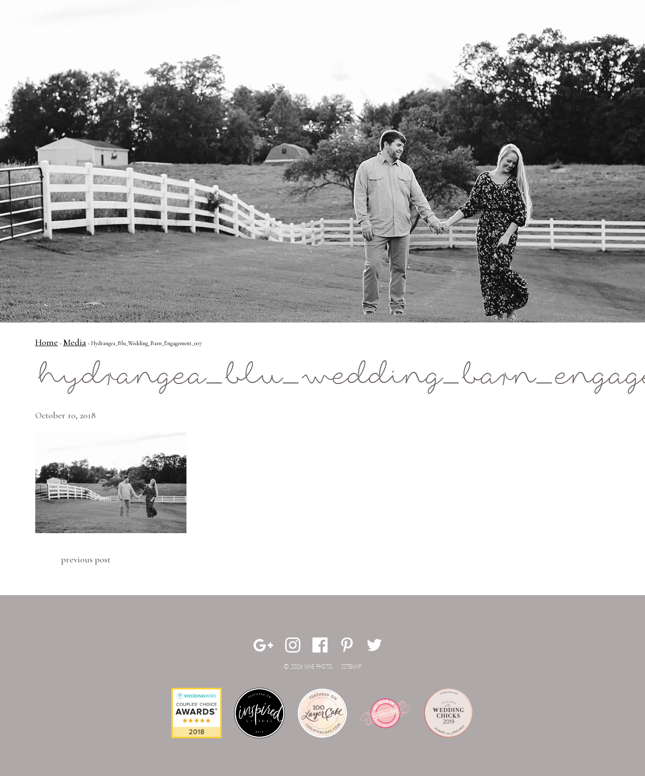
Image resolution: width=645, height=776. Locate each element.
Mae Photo (70, 40)
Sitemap (351, 667)
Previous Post (85, 559)
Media (74, 342)
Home (46, 342)
